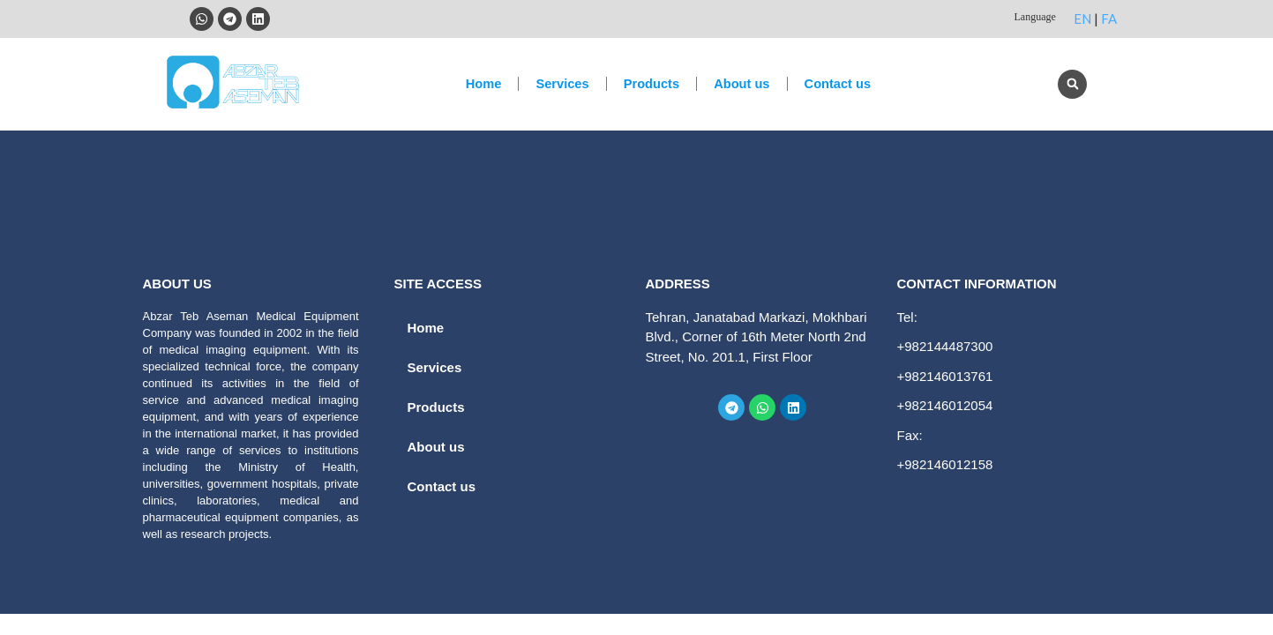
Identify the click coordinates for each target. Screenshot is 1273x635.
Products (650, 83)
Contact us (843, 83)
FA (1109, 18)
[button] (1072, 84)
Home (477, 83)
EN (1082, 18)
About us (744, 83)
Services (559, 83)
